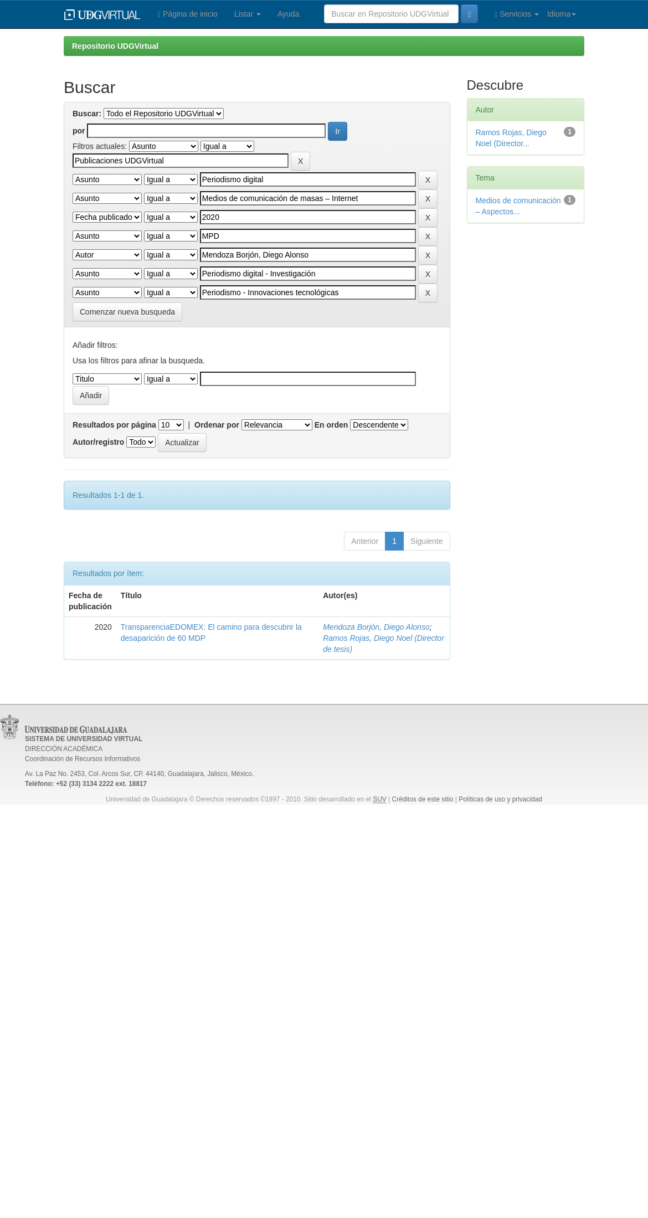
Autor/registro (98, 442)
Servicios (517, 14)
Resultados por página (114, 424)
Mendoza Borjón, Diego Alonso (376, 627)
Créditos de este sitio (422, 799)
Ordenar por (216, 424)
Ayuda (288, 13)
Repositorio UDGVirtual (115, 46)
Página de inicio (188, 14)
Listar (247, 13)
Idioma (561, 13)
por (79, 130)
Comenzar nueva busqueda (127, 311)
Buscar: (87, 113)
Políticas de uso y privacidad (500, 799)
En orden (331, 424)
